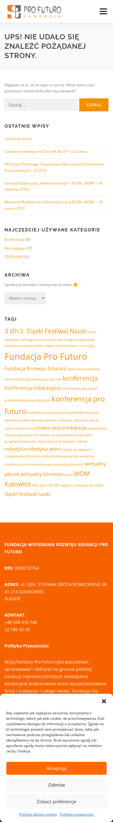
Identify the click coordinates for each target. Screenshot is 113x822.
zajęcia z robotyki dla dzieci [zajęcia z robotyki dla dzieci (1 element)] (82, 485)
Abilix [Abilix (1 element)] (92, 332)
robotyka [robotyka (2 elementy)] (15, 448)
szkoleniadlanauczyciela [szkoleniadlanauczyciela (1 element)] (60, 456)
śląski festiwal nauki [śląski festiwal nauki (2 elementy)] (27, 493)
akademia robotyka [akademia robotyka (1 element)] (20, 346)
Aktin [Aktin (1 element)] (40, 346)
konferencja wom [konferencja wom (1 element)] (40, 413)
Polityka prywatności (77, 814)
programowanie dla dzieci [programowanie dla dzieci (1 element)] (72, 435)
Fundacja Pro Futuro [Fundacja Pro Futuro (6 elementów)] (46, 356)
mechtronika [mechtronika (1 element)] (25, 428)
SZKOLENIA (14, 256)
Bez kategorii (16, 248)
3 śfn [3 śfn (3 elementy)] (12, 331)
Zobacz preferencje (56, 801)
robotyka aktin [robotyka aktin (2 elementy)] (43, 448)
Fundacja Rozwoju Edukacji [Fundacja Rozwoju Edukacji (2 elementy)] (36, 368)
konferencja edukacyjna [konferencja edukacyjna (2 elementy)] (32, 387)
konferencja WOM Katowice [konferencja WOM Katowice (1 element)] (77, 413)
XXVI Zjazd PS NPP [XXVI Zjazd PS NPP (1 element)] (46, 485)
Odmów (56, 785)
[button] (104, 701)
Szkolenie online (18, 138)
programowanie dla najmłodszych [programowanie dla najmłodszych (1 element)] (31, 441)
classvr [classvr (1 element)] (50, 346)
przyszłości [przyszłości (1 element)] (67, 441)
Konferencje (15, 239)
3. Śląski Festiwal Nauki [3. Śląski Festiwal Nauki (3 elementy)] (53, 331)
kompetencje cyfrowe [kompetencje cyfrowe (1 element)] (45, 379)
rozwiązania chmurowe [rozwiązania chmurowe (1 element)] (23, 456)
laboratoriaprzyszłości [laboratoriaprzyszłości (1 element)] (40, 420)
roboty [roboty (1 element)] (82, 441)
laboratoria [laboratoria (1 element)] (13, 420)
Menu (103, 11)
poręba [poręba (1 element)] (27, 435)
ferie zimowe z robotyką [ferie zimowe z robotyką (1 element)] (75, 346)
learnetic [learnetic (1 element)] (65, 420)
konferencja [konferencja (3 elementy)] (80, 378)
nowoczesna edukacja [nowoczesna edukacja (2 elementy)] (61, 427)
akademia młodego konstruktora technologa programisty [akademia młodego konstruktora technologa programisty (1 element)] (50, 340)
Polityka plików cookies (38, 814)
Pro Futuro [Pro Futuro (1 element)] (42, 435)
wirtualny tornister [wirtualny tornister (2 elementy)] (42, 473)
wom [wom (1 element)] (69, 475)
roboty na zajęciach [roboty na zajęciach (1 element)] (76, 449)
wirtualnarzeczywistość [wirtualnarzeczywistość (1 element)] (66, 464)
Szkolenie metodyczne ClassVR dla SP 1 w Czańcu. (46, 151)
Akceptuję (56, 768)
